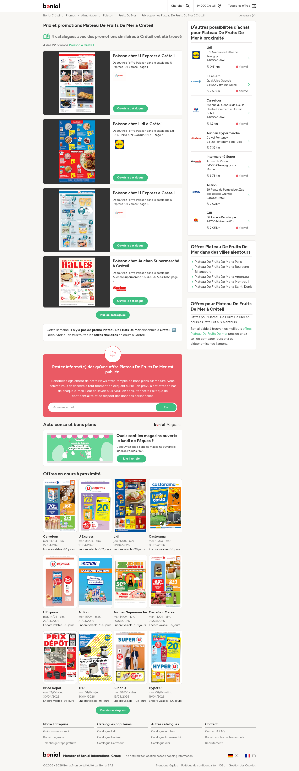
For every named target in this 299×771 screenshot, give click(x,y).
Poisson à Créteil (81, 45)
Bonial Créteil (51, 15)
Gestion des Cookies (242, 765)
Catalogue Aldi (160, 743)
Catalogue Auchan (163, 731)
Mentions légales (167, 765)
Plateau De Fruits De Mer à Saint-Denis (221, 287)
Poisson (108, 15)
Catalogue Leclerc (109, 737)
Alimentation (89, 15)
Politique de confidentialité (198, 765)
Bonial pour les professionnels (224, 737)
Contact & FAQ (215, 731)
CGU (222, 765)
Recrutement (214, 743)
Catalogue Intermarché (166, 737)
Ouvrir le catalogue (130, 108)
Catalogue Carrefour (110, 743)
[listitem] (60, 515)
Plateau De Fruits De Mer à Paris (216, 262)
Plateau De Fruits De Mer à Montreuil (220, 282)
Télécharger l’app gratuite (59, 743)
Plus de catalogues (113, 315)
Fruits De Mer (127, 15)
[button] (112, 83)
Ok (166, 407)
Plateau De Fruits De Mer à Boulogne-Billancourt (220, 269)
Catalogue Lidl (106, 731)
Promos (71, 15)
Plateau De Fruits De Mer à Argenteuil (220, 277)
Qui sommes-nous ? (56, 731)
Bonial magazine (53, 737)
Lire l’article (131, 458)
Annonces (247, 16)
